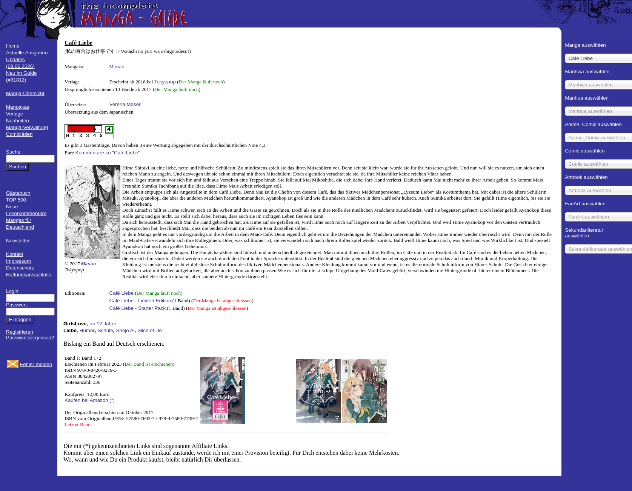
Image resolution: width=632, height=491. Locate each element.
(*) (112, 400)
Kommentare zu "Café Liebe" (107, 152)
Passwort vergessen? (30, 337)
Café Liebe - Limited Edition (140, 300)
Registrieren (19, 332)
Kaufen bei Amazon (86, 400)
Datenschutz (20, 268)
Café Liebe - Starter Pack (137, 308)
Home (13, 46)
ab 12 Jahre (102, 323)
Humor (87, 330)
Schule (105, 330)
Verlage (14, 114)
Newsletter (18, 240)
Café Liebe (121, 293)
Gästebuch (18, 193)
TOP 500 (16, 200)
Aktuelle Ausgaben (27, 52)
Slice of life (150, 330)
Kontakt (14, 254)
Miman (117, 66)
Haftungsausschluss (28, 274)
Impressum (18, 261)
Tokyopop (165, 82)
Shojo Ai (125, 330)
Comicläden (19, 134)
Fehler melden (36, 364)
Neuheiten (17, 120)
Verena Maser (125, 104)
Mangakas (17, 107)
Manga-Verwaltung (27, 127)
